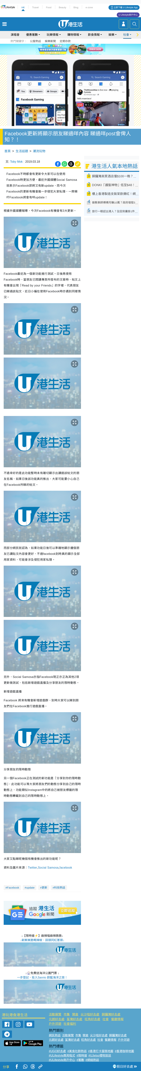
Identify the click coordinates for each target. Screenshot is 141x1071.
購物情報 (73, 34)
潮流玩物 (39, 151)
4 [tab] (73, 49)
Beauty (62, 7)
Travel (35, 7)
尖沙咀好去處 (90, 1014)
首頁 (7, 151)
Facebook (13, 887)
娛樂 (111, 34)
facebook (65, 867)
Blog (75, 7)
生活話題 (22, 151)
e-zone (89, 7)
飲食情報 (94, 34)
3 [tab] (69, 49)
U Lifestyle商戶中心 (128, 15)
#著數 (80, 1059)
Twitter (32, 867)
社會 (126, 34)
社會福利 (70, 1024)
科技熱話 (59, 887)
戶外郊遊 (55, 1024)
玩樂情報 (52, 34)
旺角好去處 (92, 1019)
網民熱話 (55, 1035)
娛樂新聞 (50, 41)
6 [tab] (80, 49)
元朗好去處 (56, 1019)
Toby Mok (16, 161)
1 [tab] (62, 49)
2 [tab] (66, 49)
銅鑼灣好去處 (111, 1014)
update (30, 887)
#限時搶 (82, 1055)
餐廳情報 (117, 1019)
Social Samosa (48, 867)
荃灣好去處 (74, 1019)
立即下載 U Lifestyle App (126, 7)
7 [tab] (71, 53)
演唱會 (15, 34)
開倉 (75, 1014)
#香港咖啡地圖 (124, 1051)
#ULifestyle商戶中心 (62, 1059)
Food (48, 7)
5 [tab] (77, 49)
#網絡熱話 (92, 1059)
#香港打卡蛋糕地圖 (100, 1051)
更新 (44, 887)
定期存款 (65, 41)
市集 (67, 1014)
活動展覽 (55, 1014)
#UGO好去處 (57, 1051)
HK (23, 7)
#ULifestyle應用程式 (62, 1055)
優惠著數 (32, 34)
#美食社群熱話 (77, 1051)
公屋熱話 (35, 41)
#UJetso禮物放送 (99, 1055)
